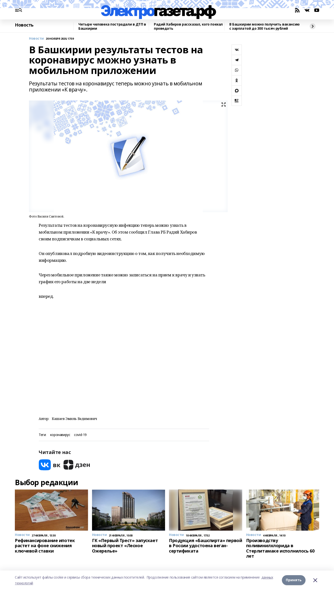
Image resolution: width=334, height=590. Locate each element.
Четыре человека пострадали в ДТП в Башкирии (112, 26)
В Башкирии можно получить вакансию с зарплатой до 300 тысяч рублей (264, 26)
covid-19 (80, 435)
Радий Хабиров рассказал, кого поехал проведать (188, 26)
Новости (36, 38)
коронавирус (60, 435)
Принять (294, 580)
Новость (24, 25)
